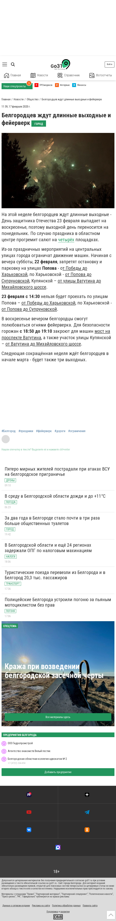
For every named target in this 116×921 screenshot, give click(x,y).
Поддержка (52, 911)
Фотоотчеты (100, 75)
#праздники (26, 431)
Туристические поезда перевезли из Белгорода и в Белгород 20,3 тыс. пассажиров (55, 575)
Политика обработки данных (66, 905)
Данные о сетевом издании (16, 905)
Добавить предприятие (58, 772)
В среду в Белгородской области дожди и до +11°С (55, 496)
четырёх (66, 239)
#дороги (60, 431)
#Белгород (9, 431)
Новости (39, 75)
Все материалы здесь (58, 717)
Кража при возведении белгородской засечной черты (54, 671)
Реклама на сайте (41, 905)
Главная (12, 75)
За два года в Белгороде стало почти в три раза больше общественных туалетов (52, 520)
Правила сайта (90, 905)
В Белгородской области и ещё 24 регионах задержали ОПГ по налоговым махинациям (48, 547)
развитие (65, 911)
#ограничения (76, 431)
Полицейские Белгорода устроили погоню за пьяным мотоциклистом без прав (58, 602)
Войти (109, 64)
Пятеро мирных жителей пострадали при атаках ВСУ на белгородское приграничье (57, 471)
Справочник (69, 75)
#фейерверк (44, 431)
